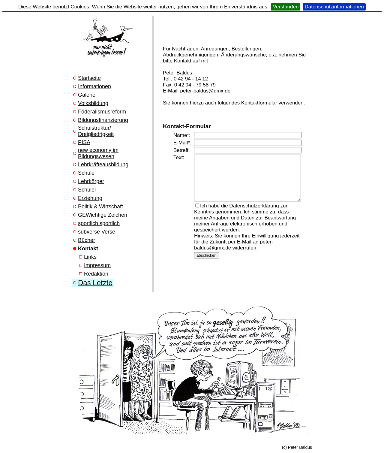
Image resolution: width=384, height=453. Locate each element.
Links (90, 257)
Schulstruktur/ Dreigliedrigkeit (96, 131)
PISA (84, 142)
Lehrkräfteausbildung (103, 165)
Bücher (86, 240)
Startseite (89, 78)
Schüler (87, 190)
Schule (86, 173)
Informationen (94, 86)
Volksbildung (93, 103)
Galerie (86, 95)
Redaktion (96, 274)
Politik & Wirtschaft (100, 207)
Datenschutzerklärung (254, 210)
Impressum (97, 265)
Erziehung (90, 198)
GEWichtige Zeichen (102, 215)
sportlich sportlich (99, 223)
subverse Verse (96, 232)
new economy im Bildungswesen (98, 153)
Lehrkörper (91, 181)
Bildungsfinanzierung (103, 120)
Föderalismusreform (102, 112)
